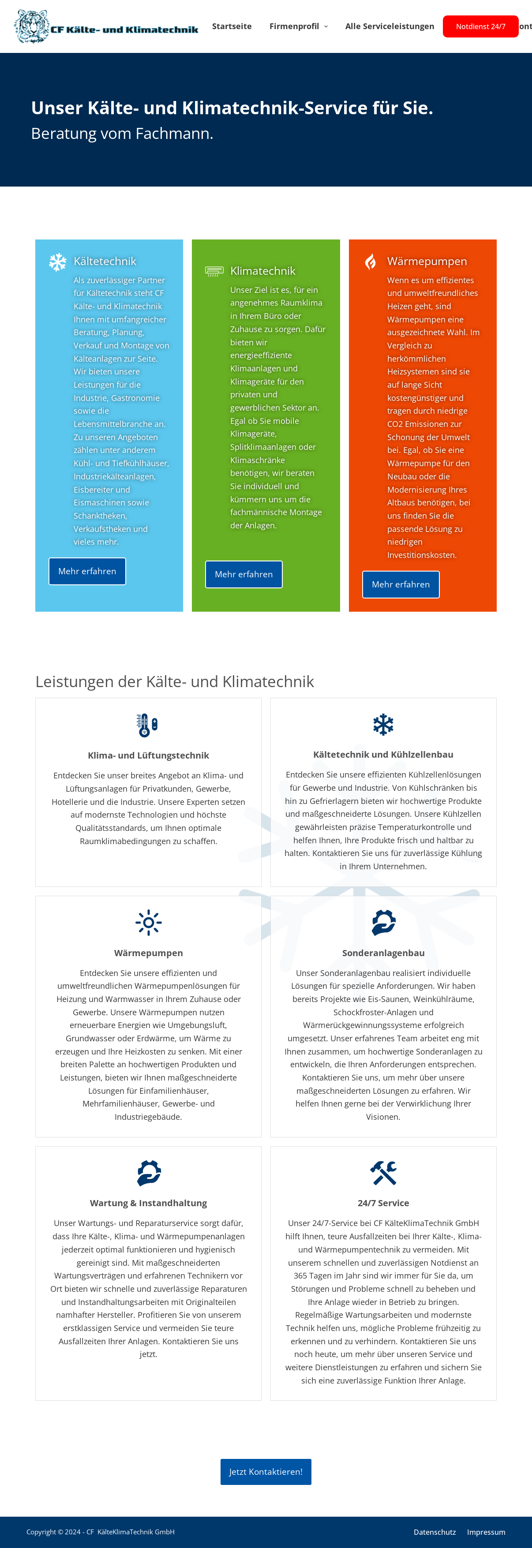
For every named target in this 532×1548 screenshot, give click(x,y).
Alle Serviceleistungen (390, 26)
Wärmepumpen (427, 260)
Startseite (232, 26)
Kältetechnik (105, 260)
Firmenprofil (301, 26)
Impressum (486, 1532)
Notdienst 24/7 (481, 26)
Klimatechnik (263, 270)
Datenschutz (435, 1532)
